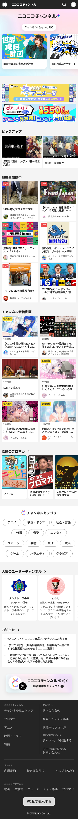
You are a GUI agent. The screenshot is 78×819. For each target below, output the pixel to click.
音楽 (36, 532)
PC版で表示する (39, 801)
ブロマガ (10, 719)
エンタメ (56, 532)
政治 (68, 543)
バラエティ (37, 553)
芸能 (33, 543)
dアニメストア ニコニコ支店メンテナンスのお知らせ (37, 638)
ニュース (33, 789)
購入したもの (51, 710)
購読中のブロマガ (54, 727)
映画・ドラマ (36, 522)
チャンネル (50, 789)
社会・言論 (63, 522)
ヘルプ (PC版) (64, 770)
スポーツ (13, 543)
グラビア (62, 553)
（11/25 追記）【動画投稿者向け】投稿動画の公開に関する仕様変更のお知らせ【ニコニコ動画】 (38, 647)
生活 (50, 543)
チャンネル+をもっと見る (39, 27)
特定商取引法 (35, 770)
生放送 (18, 789)
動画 (7, 789)
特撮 (19, 532)
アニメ (11, 522)
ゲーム (14, 553)
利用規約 (10, 770)
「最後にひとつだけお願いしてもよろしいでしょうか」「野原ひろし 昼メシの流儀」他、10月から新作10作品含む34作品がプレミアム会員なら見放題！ (38, 658)
